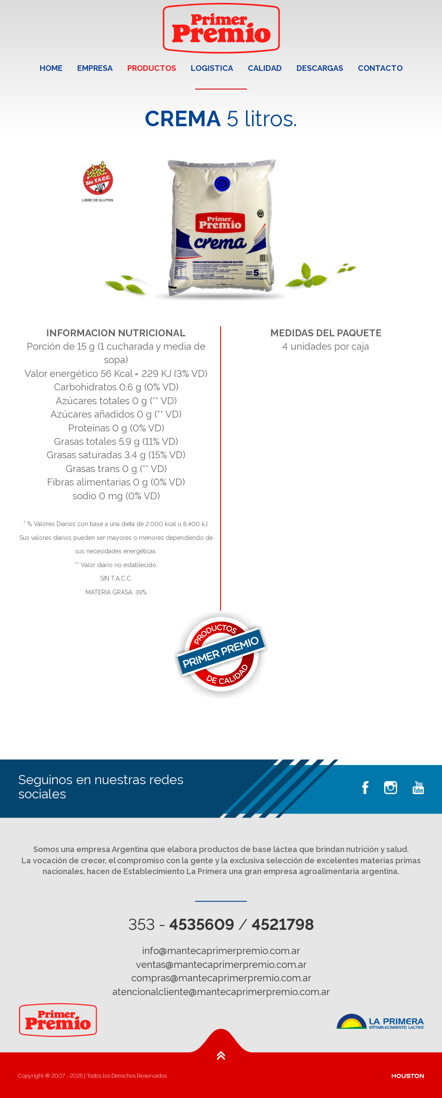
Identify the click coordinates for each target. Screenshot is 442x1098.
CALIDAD (265, 68)
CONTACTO (380, 68)
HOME (51, 68)
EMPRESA (95, 68)
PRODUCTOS (151, 68)
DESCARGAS (320, 68)
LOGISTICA (212, 68)
